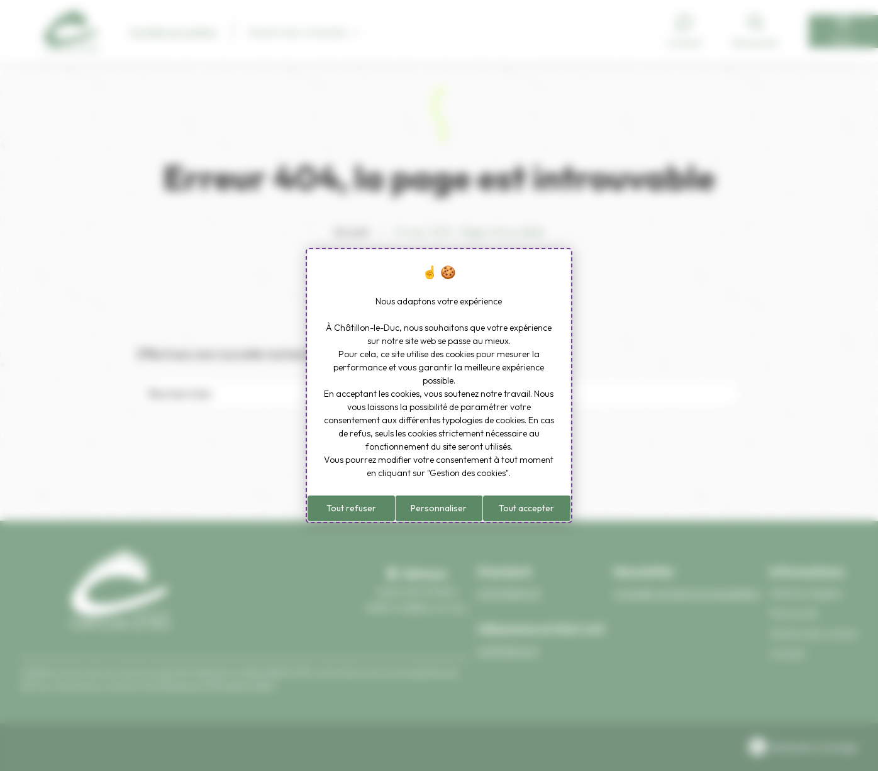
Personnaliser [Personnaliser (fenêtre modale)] (439, 508)
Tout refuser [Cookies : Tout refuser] (351, 508)
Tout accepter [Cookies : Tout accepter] (526, 508)
